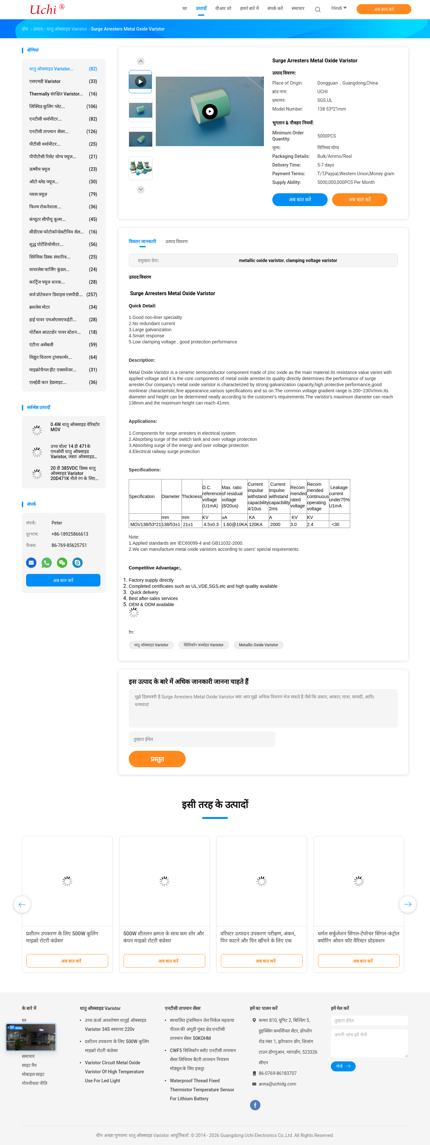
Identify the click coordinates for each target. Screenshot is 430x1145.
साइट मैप (29, 1065)
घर (24, 1020)
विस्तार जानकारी (142, 241)
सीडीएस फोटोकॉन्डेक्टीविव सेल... (63, 232)
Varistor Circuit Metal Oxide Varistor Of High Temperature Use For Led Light (114, 1071)
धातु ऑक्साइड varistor (151, 645)
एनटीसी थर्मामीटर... (63, 119)
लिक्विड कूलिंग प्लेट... (63, 106)
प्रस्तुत (157, 759)
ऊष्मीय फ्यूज (63, 169)
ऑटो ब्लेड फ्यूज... (63, 181)
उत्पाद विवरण (176, 241)
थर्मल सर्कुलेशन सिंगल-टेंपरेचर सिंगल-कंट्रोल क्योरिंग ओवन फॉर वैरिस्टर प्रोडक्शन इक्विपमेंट (358, 941)
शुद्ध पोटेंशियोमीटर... (63, 244)
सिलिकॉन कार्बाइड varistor (203, 645)
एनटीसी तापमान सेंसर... (63, 131)
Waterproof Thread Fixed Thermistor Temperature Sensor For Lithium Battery (202, 1089)
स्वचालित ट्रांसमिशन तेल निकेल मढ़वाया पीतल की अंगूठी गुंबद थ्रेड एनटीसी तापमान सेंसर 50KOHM (202, 1029)
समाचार (28, 1056)
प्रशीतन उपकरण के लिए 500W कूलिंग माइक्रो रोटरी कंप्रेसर (117, 1046)
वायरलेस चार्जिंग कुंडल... (63, 269)
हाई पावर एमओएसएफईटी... (63, 319)
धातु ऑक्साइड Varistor (100, 1008)
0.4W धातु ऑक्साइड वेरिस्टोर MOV (75, 427)
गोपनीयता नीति (34, 1083)
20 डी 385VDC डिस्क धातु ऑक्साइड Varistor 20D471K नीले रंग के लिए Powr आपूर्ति (73, 473)
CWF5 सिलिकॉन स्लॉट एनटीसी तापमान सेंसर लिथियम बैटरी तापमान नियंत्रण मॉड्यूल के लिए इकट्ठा (203, 1059)
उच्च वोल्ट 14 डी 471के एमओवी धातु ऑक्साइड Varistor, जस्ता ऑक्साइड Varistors (72, 451)
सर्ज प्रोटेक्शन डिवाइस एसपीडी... (63, 294)
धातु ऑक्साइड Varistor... (63, 69)
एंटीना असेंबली (63, 344)
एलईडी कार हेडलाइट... (63, 382)
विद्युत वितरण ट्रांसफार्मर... (63, 357)
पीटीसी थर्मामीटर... (63, 144)
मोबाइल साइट (33, 1074)
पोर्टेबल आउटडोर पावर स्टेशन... (63, 332)
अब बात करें (384, 9)
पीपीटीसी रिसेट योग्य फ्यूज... (63, 156)
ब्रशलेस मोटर (63, 307)
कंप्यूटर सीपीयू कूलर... (63, 219)
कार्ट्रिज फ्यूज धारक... (63, 282)
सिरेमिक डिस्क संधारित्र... (63, 257)
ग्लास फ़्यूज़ (63, 194)
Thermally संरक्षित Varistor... (63, 94)
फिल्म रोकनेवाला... (63, 207)
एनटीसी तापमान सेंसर (183, 1008)
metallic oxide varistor (258, 645)
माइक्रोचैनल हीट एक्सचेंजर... (63, 370)
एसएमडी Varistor (63, 81)
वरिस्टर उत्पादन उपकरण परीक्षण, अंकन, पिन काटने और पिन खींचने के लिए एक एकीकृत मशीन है (257, 941)
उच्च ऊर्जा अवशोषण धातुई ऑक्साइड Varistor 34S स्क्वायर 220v (115, 1025)
